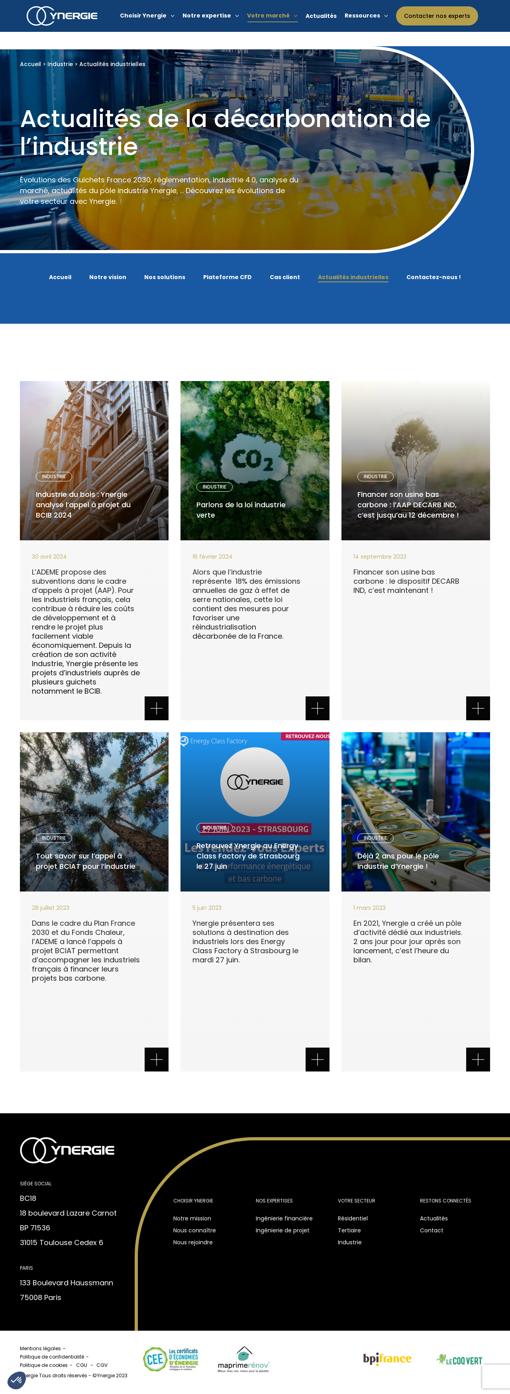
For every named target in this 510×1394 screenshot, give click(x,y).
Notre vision (107, 277)
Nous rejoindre (193, 1242)
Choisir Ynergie (193, 1200)
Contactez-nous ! (433, 277)
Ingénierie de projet (283, 1230)
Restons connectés (445, 1200)
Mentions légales (40, 1348)
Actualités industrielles (353, 277)
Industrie (60, 64)
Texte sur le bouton (94, 630)
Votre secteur (356, 1200)
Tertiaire (349, 1230)
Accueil (30, 64)
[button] (16, 1380)
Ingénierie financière (284, 1218)
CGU (82, 1365)
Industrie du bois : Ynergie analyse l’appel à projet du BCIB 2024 (87, 506)
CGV (102, 1365)
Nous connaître (194, 1230)
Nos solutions (164, 277)
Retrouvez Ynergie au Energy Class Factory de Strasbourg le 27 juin (246, 857)
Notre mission (192, 1218)
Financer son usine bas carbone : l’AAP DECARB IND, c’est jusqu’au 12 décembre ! (403, 506)
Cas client (285, 277)
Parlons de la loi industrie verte (245, 515)
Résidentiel (353, 1218)
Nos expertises (274, 1200)
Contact (431, 1230)
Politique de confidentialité (52, 1356)
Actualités (434, 1218)
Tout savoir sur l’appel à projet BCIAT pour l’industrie (85, 861)
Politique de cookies (44, 1365)
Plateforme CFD (227, 277)
